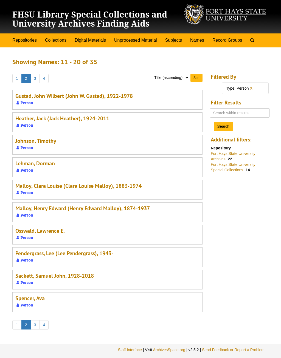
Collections (55, 40)
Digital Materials (90, 40)
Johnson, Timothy (35, 140)
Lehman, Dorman (35, 163)
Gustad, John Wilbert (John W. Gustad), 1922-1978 (74, 96)
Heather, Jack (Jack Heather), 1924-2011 (62, 118)
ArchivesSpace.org (169, 350)
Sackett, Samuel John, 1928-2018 (54, 275)
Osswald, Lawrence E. (40, 230)
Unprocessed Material (135, 40)
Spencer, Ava (30, 298)
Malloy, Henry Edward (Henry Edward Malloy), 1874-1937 (82, 208)
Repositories (24, 40)
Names (197, 40)
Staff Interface (130, 350)
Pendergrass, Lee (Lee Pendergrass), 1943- (64, 253)
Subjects (173, 40)
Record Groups (227, 40)
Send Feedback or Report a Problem (233, 350)
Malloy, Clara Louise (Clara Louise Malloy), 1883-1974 (78, 185)
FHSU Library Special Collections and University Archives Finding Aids (89, 19)
